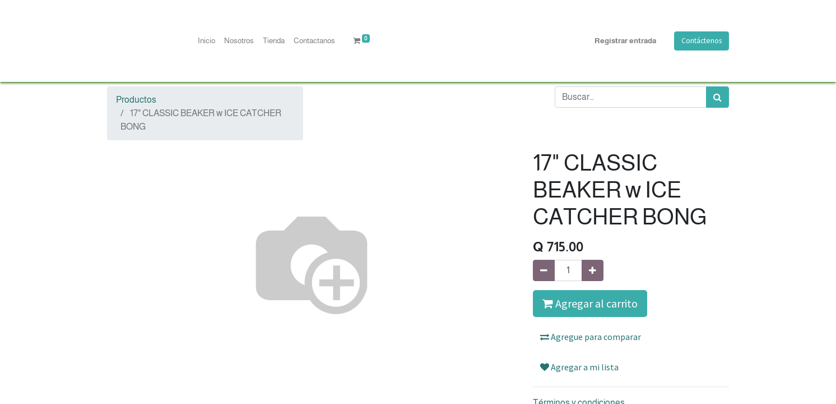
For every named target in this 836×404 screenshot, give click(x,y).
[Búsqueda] (717, 97)
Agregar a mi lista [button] (579, 367)
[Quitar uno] (544, 270)
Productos (136, 99)
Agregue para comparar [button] (590, 336)
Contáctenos (701, 40)
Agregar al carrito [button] (590, 303)
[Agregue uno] (592, 270)
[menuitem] (206, 41)
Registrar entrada (625, 40)
